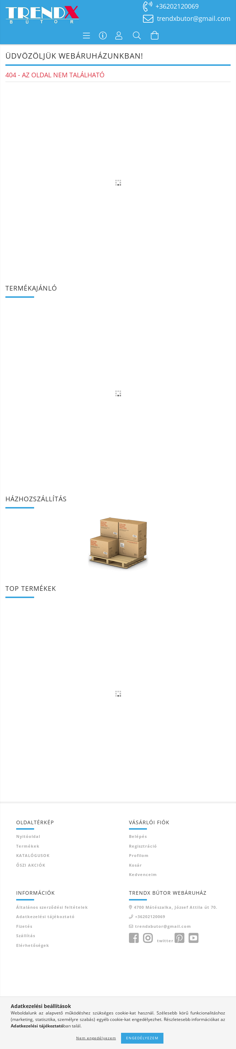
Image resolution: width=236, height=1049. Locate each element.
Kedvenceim (143, 874)
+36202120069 (177, 6)
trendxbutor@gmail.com (194, 18)
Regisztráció (143, 846)
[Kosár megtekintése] (155, 35)
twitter (165, 941)
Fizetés (24, 926)
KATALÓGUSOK (33, 855)
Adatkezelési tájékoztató (45, 916)
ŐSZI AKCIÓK (30, 865)
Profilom (139, 855)
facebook (133, 938)
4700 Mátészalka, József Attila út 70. (175, 907)
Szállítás (25, 935)
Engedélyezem (142, 1037)
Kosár (135, 865)
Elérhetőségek (32, 945)
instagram (147, 938)
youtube (193, 938)
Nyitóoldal (28, 836)
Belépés (138, 836)
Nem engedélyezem (96, 1037)
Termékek (28, 846)
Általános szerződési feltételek (52, 907)
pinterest (179, 938)
